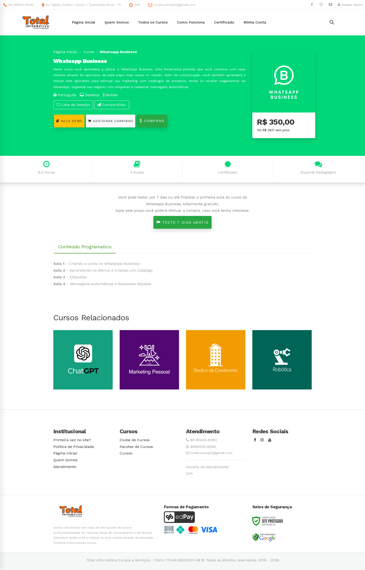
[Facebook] (255, 440)
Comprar (152, 121)
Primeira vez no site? (72, 440)
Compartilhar (111, 104)
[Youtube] (270, 440)
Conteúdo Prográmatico (85, 246)
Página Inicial (65, 52)
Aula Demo (69, 121)
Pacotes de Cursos (136, 446)
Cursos (126, 453)
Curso (88, 52)
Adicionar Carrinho (110, 121)
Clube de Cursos (135, 440)
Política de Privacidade (73, 446)
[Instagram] (262, 440)
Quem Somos (65, 460)
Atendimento (64, 466)
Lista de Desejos (73, 104)
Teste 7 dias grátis (182, 222)
